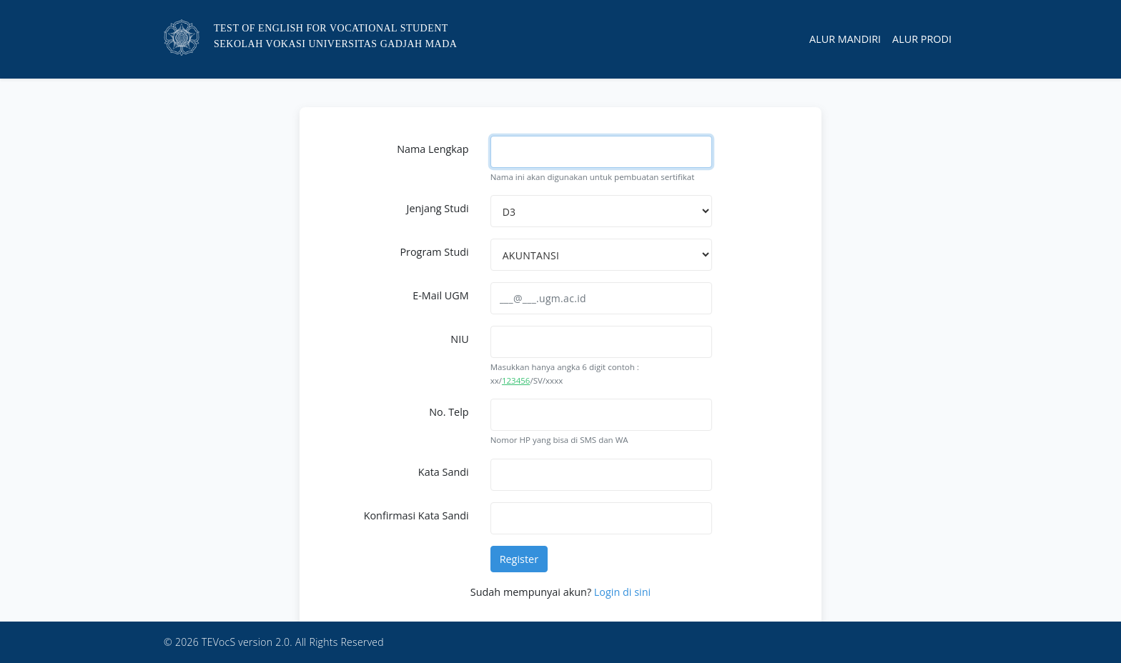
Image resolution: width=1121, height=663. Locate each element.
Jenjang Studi (438, 208)
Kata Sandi (443, 472)
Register (519, 559)
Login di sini (622, 592)
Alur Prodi (922, 39)
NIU (459, 339)
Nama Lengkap (432, 149)
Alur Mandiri (845, 39)
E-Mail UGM (440, 295)
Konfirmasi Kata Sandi (416, 515)
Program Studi (434, 252)
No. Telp (448, 412)
